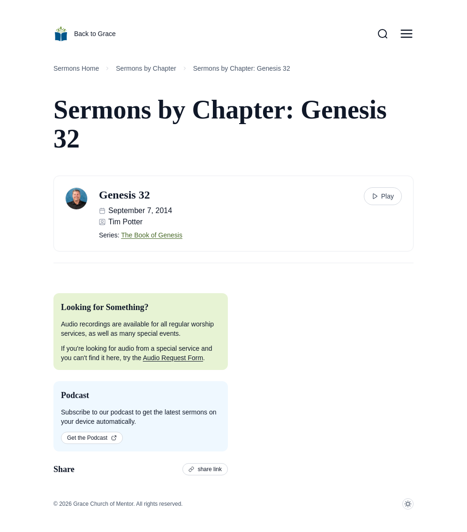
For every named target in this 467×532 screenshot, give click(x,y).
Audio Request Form (173, 358)
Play (383, 196)
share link (205, 469)
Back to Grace (84, 33)
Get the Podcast (92, 438)
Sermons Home (76, 68)
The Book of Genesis (151, 235)
